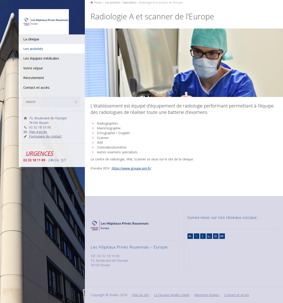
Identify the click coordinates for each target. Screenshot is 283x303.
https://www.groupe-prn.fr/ (131, 168)
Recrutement (33, 77)
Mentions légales (206, 295)
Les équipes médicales (41, 58)
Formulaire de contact (45, 136)
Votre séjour (33, 68)
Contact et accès (36, 87)
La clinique (31, 39)
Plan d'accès (38, 132)
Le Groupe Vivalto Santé (172, 295)
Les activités (33, 48)
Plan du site (140, 295)
